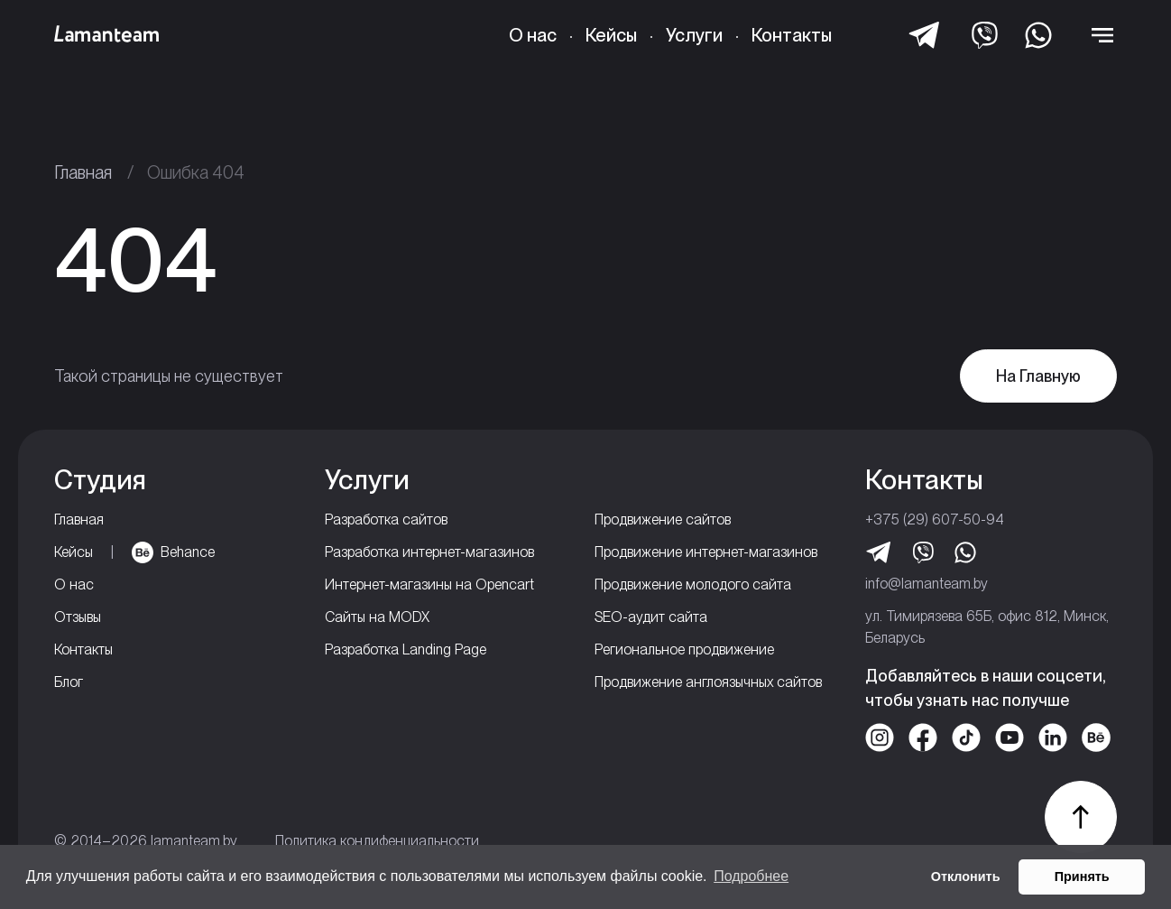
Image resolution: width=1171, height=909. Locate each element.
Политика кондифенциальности (377, 840)
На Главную (1038, 375)
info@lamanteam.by (926, 583)
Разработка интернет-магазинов (429, 552)
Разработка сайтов (386, 519)
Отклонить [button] (965, 876)
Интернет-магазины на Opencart (429, 584)
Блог (68, 682)
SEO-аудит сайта (651, 617)
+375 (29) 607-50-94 (934, 519)
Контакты (791, 35)
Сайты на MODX (377, 617)
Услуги (694, 35)
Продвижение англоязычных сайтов (708, 682)
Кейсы (611, 35)
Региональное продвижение (684, 649)
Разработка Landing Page (405, 649)
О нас (533, 35)
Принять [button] (1082, 876)
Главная (79, 519)
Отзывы (77, 617)
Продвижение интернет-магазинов (706, 552)
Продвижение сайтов (663, 519)
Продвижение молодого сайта (693, 584)
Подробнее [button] (751, 876)
